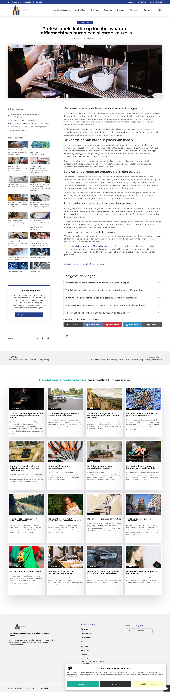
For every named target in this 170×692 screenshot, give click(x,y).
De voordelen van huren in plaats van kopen (28, 120)
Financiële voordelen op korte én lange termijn (29, 127)
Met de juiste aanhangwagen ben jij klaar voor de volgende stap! (103, 572)
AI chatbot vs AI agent (16, 271)
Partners (95, 10)
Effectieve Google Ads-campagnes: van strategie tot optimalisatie (17, 152)
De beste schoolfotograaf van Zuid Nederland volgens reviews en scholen (26, 415)
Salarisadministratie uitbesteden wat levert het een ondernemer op (17, 168)
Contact (147, 10)
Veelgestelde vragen (18, 130)
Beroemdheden (87, 633)
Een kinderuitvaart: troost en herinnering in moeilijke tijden (141, 467)
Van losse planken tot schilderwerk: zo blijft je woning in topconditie (16, 223)
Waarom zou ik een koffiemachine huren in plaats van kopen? (112, 282)
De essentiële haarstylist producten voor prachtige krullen (64, 520)
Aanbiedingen (85, 22)
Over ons (108, 10)
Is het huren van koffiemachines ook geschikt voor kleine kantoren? (112, 297)
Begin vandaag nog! (29, 290)
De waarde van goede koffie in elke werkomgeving (24, 115)
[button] (163, 668)
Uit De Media (81, 10)
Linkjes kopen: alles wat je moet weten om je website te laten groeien (92, 661)
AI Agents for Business (60, 10)
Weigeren (116, 684)
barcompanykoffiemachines (92, 246)
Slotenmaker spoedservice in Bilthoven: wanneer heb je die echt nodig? (18, 205)
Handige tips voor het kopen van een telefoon (142, 572)
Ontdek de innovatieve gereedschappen (59, 467)
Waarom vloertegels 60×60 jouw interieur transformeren (64, 414)
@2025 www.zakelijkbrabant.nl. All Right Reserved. (28, 688)
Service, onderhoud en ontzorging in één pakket (29, 123)
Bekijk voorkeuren (148, 684)
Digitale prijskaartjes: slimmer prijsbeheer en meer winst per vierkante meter (24, 468)
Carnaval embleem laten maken (25, 571)
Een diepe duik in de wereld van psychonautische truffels (142, 414)
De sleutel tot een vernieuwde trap (104, 519)
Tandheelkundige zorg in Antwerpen (138, 520)
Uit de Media (86, 637)
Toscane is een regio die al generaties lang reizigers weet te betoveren (103, 415)
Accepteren (83, 684)
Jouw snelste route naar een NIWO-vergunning (23, 520)
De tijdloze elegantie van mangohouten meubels (99, 467)
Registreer (134, 10)
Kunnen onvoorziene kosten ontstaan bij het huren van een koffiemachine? (112, 305)
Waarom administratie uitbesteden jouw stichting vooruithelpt (17, 243)
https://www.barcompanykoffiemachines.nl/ (84, 264)
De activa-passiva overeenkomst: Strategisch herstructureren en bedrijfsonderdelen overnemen (39, 225)
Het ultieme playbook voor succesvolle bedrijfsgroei (61, 572)
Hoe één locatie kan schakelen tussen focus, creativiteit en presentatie (39, 243)
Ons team (120, 10)
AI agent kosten (35, 271)
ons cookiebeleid (73, 677)
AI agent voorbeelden (38, 257)
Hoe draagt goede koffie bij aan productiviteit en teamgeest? (112, 312)
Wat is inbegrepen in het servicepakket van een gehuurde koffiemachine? (112, 290)
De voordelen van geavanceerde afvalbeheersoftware (37, 152)
